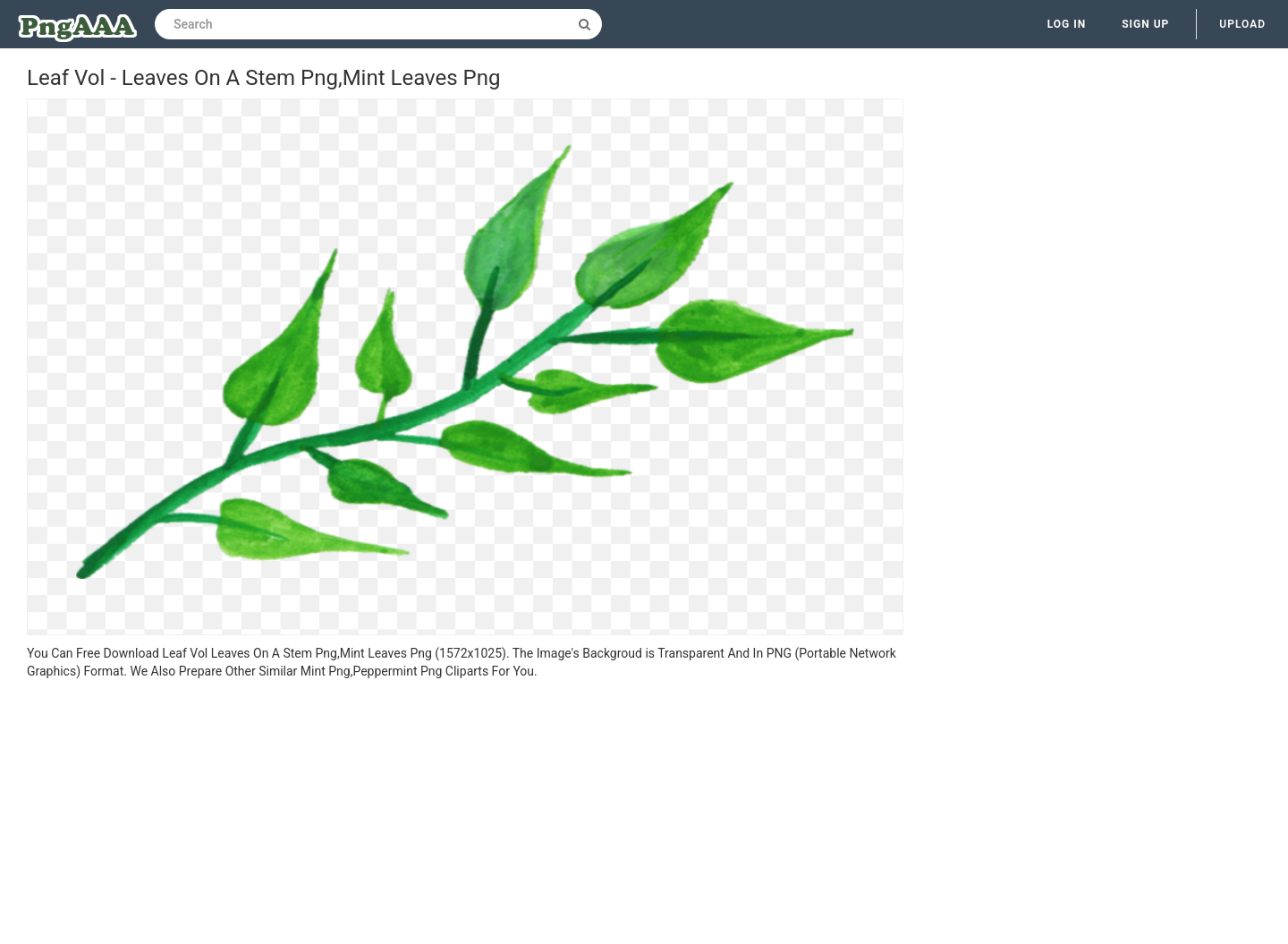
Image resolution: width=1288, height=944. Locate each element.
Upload (1242, 24)
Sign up (1145, 24)
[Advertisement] (465, 814)
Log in (1067, 24)
